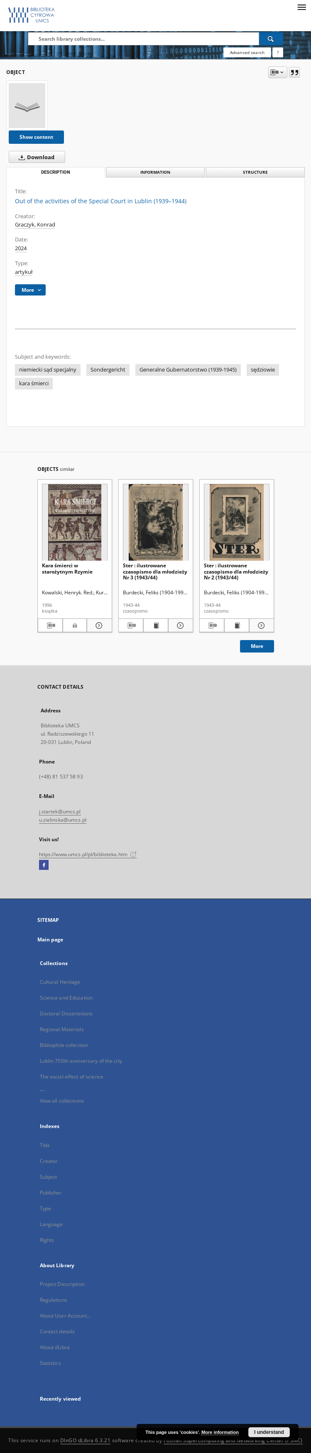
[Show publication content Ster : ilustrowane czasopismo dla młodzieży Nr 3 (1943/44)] (156, 625)
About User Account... (65, 1315)
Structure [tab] (255, 172)
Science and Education (66, 997)
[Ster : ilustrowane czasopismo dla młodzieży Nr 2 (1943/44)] (236, 522)
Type (45, 1208)
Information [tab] (155, 172)
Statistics (50, 1363)
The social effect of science (71, 1076)
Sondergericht (108, 369)
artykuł (23, 272)
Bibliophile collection (64, 1045)
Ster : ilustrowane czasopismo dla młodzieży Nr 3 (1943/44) (155, 571)
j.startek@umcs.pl (60, 811)
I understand (269, 1432)
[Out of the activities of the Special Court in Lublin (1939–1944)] (27, 105)
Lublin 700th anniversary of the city (81, 1060)
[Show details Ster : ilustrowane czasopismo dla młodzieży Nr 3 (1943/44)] (179, 625)
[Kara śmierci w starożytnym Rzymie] (74, 522)
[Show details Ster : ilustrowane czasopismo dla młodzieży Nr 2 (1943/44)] (260, 625)
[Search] (271, 38)
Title (45, 1145)
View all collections (62, 1100)
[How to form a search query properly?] (277, 52)
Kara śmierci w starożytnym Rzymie (67, 568)
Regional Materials (62, 1029)
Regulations (53, 1299)
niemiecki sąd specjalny (47, 369)
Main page (50, 939)
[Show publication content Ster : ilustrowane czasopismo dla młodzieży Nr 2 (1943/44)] (237, 625)
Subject (48, 1176)
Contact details (57, 1331)
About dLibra (55, 1347)
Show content (36, 136)
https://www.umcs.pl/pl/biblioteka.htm (88, 854)
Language (51, 1224)
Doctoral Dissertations (66, 1013)
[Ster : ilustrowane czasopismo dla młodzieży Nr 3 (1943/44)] (155, 522)
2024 (21, 248)
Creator (49, 1161)
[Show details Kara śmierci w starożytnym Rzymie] (98, 625)
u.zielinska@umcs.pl (62, 819)
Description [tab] (55, 172)
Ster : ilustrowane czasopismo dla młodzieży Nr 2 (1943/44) (236, 571)
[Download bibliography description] (50, 625)
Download (34, 157)
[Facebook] (44, 865)
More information (220, 1432)
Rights (47, 1240)
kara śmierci (34, 383)
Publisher (51, 1192)
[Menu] (301, 6)
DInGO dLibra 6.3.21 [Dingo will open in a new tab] (85, 1440)
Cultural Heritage (60, 981)
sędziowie (263, 369)
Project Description (62, 1284)
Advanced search (247, 52)
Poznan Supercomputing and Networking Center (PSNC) (233, 1440)
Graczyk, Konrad (35, 224)
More (257, 646)
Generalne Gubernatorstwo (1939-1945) (188, 369)
